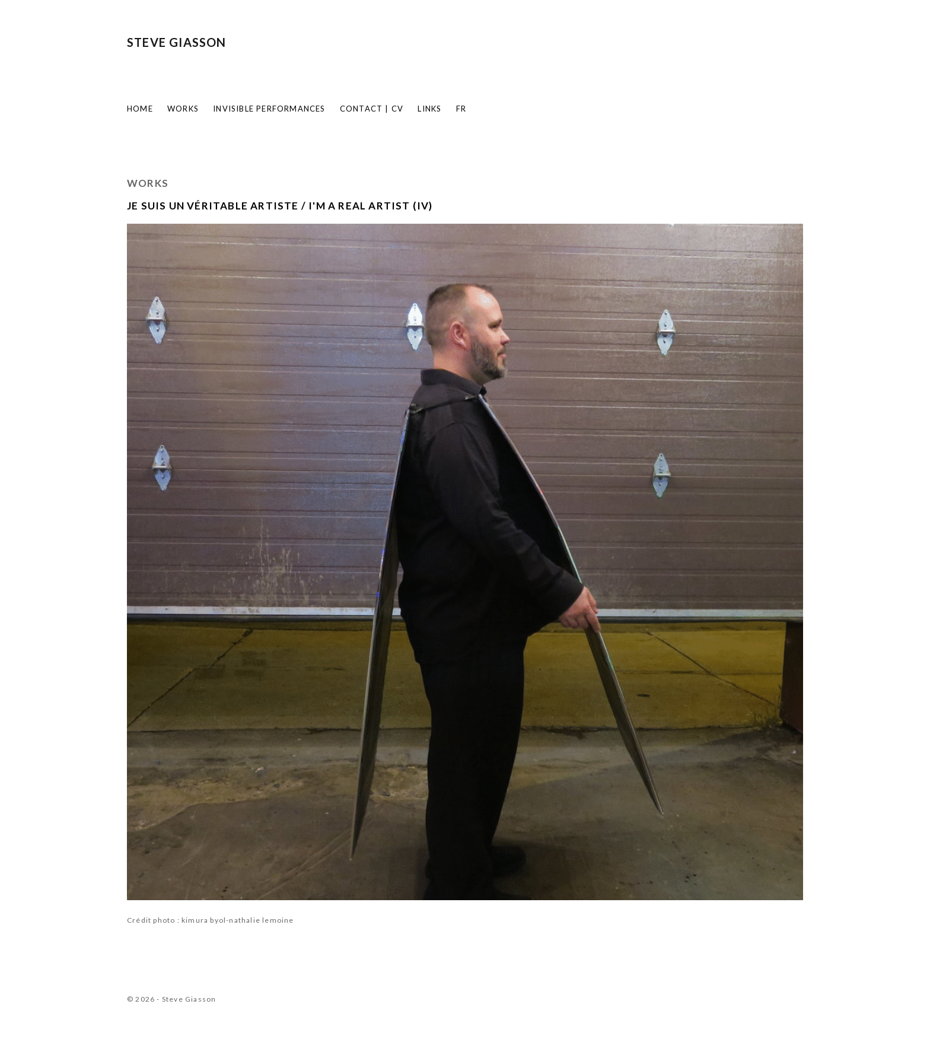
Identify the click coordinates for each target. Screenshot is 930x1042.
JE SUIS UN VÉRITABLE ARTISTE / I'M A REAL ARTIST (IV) (280, 205)
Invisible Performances (269, 108)
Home (140, 108)
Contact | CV (371, 108)
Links (429, 108)
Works (183, 108)
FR (461, 108)
